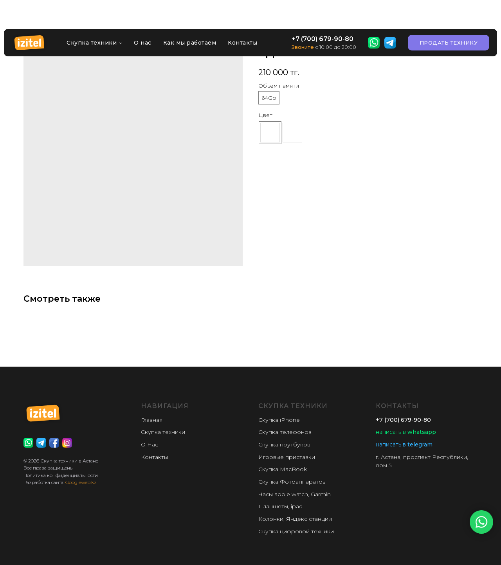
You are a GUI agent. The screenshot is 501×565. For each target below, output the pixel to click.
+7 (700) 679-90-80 (322, 14)
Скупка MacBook (282, 469)
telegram (419, 444)
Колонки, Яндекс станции (295, 518)
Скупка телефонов (285, 431)
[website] (374, 17)
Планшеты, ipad (280, 506)
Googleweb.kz (81, 482)
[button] (449, 17)
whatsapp (421, 431)
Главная (151, 419)
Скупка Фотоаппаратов (292, 481)
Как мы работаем (189, 17)
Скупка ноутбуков (284, 444)
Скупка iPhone (279, 419)
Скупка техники (92, 17)
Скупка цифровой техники (296, 531)
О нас (142, 17)
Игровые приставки (286, 457)
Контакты (242, 17)
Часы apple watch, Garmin (294, 494)
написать (388, 431)
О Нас (149, 444)
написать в (391, 444)
